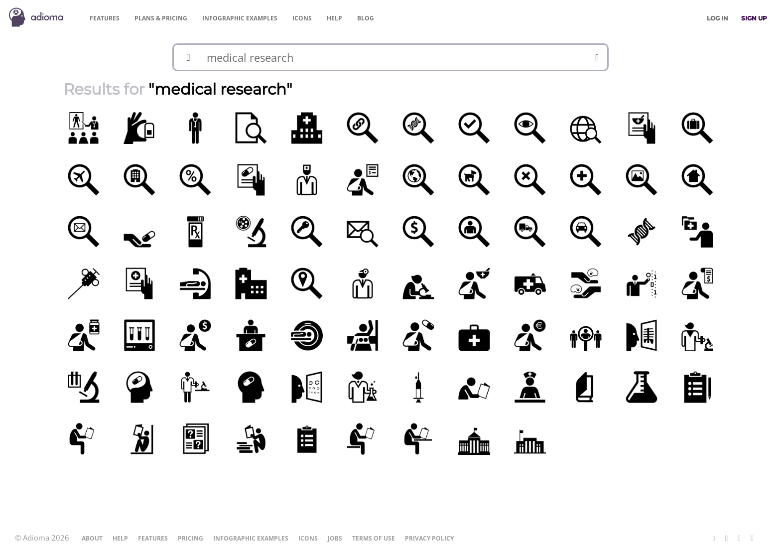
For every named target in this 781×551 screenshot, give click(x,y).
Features (105, 18)
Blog (365, 18)
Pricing (160, 18)
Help (334, 18)
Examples (239, 18)
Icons (302, 18)
